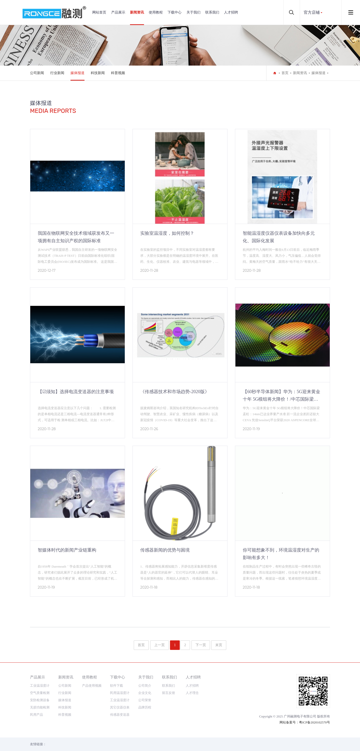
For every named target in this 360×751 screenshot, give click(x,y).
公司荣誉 (144, 700)
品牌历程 (144, 707)
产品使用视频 (92, 685)
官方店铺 (312, 12)
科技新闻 (98, 73)
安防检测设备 (40, 700)
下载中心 (175, 12)
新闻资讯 (137, 12)
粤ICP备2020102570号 (314, 722)
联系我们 (212, 12)
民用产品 (36, 714)
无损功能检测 (40, 707)
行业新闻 (57, 73)
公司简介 (144, 685)
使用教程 (156, 12)
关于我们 (193, 12)
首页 (285, 73)
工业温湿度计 (40, 685)
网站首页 (99, 12)
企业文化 (144, 693)
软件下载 (116, 685)
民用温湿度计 (120, 693)
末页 (218, 645)
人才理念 (192, 693)
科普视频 (118, 73)
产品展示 (118, 12)
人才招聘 (231, 12)
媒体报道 (77, 73)
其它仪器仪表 (120, 707)
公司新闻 (37, 73)
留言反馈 (168, 693)
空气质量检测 (40, 693)
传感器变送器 (120, 714)
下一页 (201, 645)
